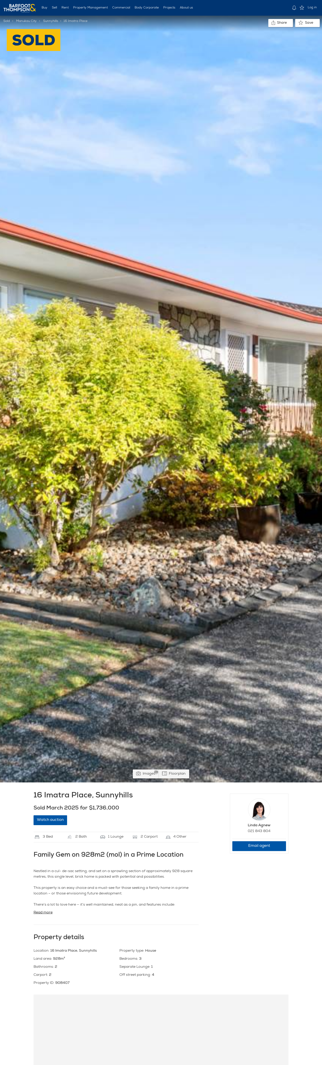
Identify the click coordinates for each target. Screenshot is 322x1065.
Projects (169, 7)
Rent (65, 7)
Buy (44, 7)
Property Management (90, 7)
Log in (312, 7)
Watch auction (50, 820)
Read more (43, 913)
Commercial (121, 7)
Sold (6, 21)
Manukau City (26, 21)
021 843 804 (259, 831)
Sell (54, 7)
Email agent (259, 846)
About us (186, 7)
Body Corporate (147, 7)
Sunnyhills (50, 21)
